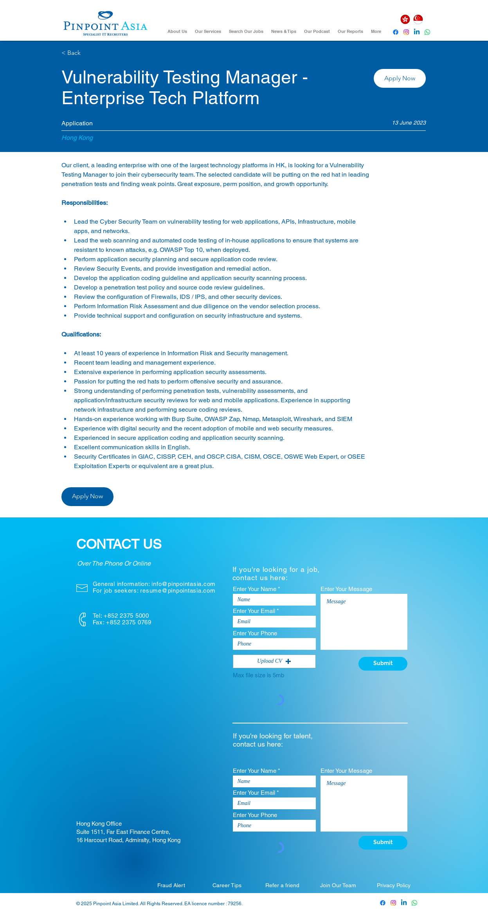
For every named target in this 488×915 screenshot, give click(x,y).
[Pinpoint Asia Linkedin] (416, 32)
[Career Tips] (227, 885)
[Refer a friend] (282, 885)
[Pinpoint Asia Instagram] (393, 902)
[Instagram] (406, 32)
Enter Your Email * (256, 611)
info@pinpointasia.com (183, 583)
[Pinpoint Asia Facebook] (395, 32)
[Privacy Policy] (393, 885)
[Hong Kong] (405, 19)
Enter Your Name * (256, 589)
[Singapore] (418, 19)
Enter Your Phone (255, 633)
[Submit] (382, 664)
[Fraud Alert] (171, 885)
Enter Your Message (346, 589)
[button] (400, 78)
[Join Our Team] (338, 885)
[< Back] (89, 53)
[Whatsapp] (427, 32)
